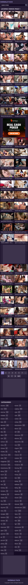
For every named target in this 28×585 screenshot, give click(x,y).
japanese (5, 534)
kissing (4, 553)
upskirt (18, 530)
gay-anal (4, 507)
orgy (17, 451)
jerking (4, 544)
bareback (5, 425)
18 (15, 376)
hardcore (5, 517)
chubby (4, 451)
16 (8, 376)
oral (17, 445)
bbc (3, 428)
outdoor (18, 458)
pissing (18, 475)
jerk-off (4, 540)
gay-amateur (5, 504)
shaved (18, 498)
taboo (18, 514)
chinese (4, 448)
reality (18, 481)
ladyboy (18, 409)
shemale (19, 504)
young (18, 550)
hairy (3, 511)
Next (19, 376)
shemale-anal (20, 507)
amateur (5, 405)
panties (18, 461)
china (3, 445)
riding (18, 488)
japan (4, 530)
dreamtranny (5, 468)
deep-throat (6, 455)
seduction (19, 494)
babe (3, 422)
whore (18, 544)
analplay (4, 415)
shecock (18, 501)
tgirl (17, 524)
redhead (19, 484)
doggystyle (5, 461)
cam (3, 438)
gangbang (5, 494)
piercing (18, 468)
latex (17, 412)
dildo (4, 458)
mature (18, 428)
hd (3, 524)
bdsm (4, 435)
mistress (18, 438)
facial (4, 478)
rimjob (18, 491)
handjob (5, 514)
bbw (3, 432)
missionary (19, 435)
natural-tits (19, 442)
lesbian (18, 419)
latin (18, 415)
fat (3, 481)
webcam (18, 540)
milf (17, 432)
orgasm (18, 448)
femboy (4, 488)
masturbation (20, 425)
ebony (4, 471)
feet (3, 484)
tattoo (18, 517)
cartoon (4, 442)
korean (18, 405)
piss (17, 471)
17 (11, 376)
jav (3, 537)
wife (17, 547)
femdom (4, 491)
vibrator (18, 534)
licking (18, 422)
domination (5, 465)
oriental (18, 455)
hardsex (4, 521)
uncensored (19, 527)
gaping (4, 498)
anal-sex (5, 412)
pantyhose (19, 465)
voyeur (18, 537)
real (17, 478)
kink (3, 547)
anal (4, 409)
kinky (3, 550)
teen (17, 521)
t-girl (18, 511)
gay (3, 501)
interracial (5, 527)
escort (4, 475)
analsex (4, 419)
